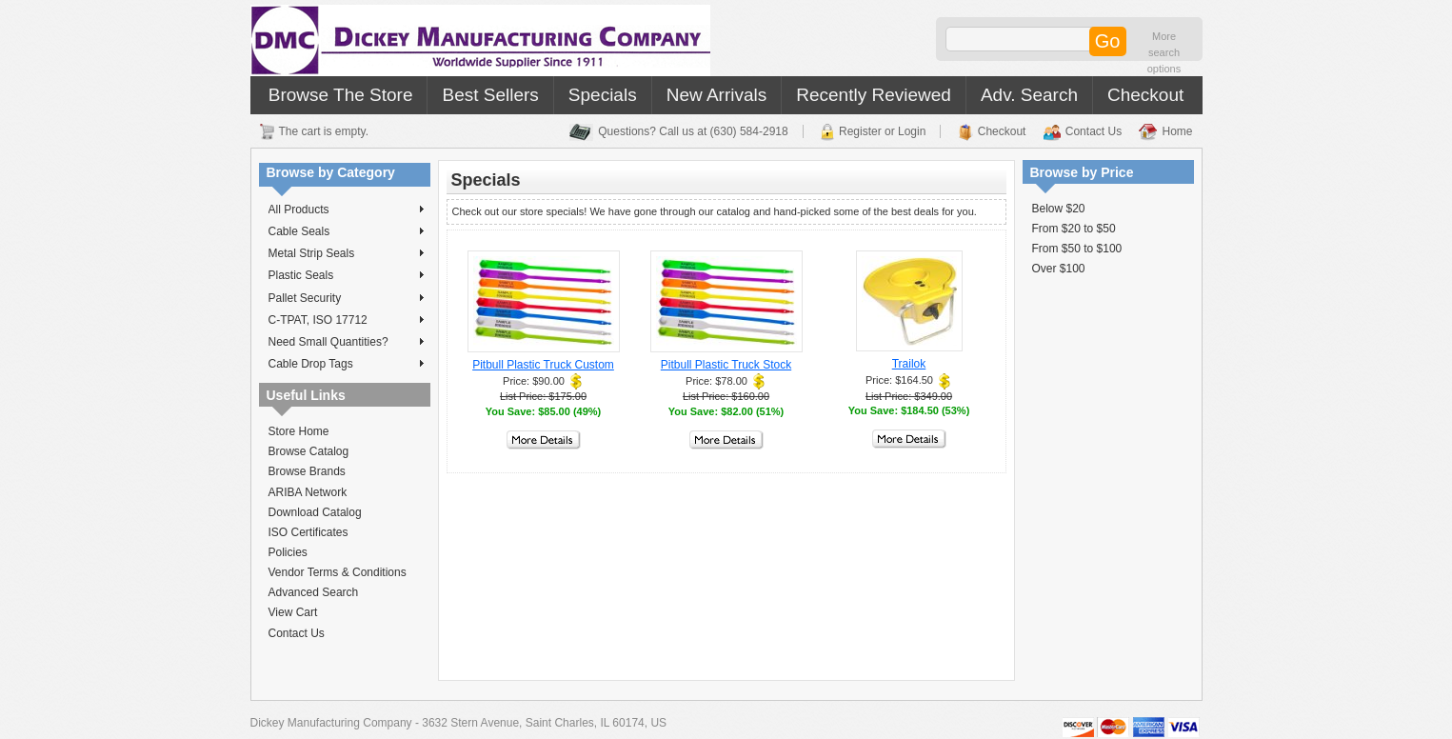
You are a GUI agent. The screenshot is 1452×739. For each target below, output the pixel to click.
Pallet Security (346, 298)
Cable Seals (346, 231)
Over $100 (1058, 268)
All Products (346, 209)
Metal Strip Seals (346, 253)
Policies (288, 552)
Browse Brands (307, 471)
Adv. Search (1029, 95)
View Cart (293, 612)
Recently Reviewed (873, 95)
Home (1177, 131)
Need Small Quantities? (346, 342)
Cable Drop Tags (346, 363)
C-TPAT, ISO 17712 (346, 320)
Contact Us (1093, 131)
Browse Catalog (309, 451)
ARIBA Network (308, 492)
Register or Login (882, 131)
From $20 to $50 (1074, 228)
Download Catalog (315, 512)
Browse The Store (341, 95)
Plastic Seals (346, 275)
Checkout (1145, 95)
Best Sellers (490, 95)
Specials (602, 95)
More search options (1164, 52)
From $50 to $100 (1077, 248)
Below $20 (1058, 208)
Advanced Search (314, 592)
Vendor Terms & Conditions (338, 572)
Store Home (299, 431)
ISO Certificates (308, 532)
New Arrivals (716, 95)
